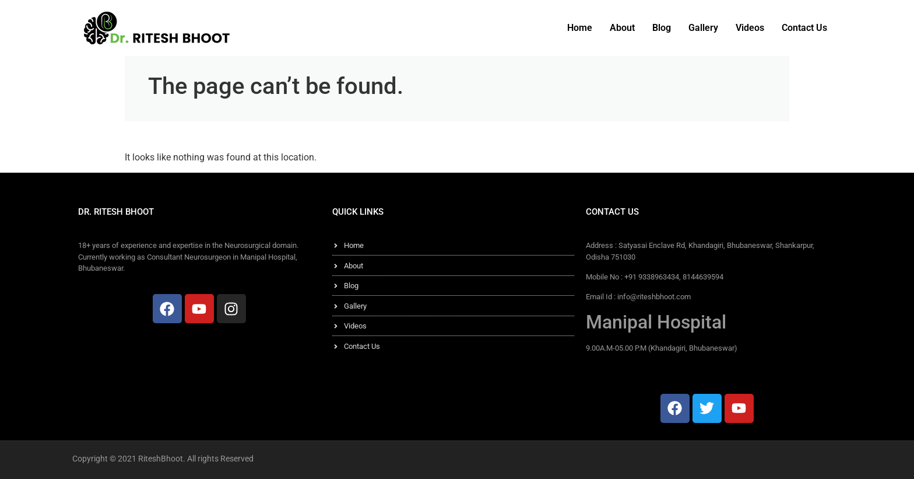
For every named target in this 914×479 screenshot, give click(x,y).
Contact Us (804, 27)
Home (579, 27)
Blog (661, 27)
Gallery (703, 27)
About (622, 27)
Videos (750, 27)
